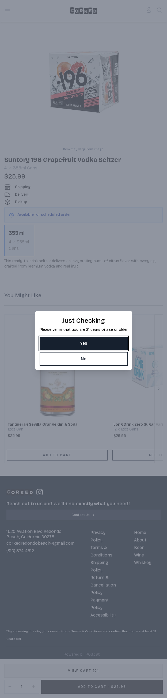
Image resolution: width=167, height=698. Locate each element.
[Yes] (84, 343)
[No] (84, 359)
